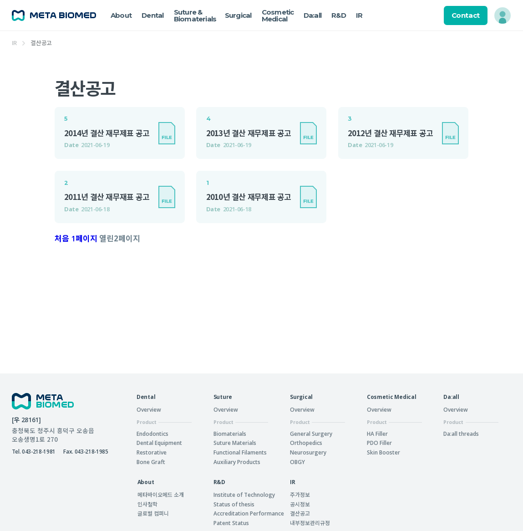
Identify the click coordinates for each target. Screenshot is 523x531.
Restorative (152, 452)
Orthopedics (306, 442)
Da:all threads (461, 433)
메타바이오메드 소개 (160, 494)
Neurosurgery (308, 452)
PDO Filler (379, 442)
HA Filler (377, 433)
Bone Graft (151, 461)
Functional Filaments (240, 452)
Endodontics (152, 433)
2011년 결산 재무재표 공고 (106, 196)
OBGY (297, 461)
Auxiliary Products (236, 461)
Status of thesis (233, 504)
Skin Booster (383, 452)
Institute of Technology (244, 494)
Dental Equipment (159, 442)
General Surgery (311, 433)
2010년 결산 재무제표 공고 (248, 196)
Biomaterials (229, 433)
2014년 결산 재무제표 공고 (106, 133)
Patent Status (231, 522)
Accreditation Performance (248, 513)
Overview (149, 409)
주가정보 (300, 494)
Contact (466, 15)
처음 (62, 238)
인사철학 (147, 504)
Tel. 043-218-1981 (34, 451)
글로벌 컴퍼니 (153, 513)
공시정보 (300, 504)
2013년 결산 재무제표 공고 (248, 133)
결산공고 (300, 513)
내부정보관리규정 (310, 522)
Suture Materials (234, 442)
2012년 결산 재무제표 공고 (390, 133)
